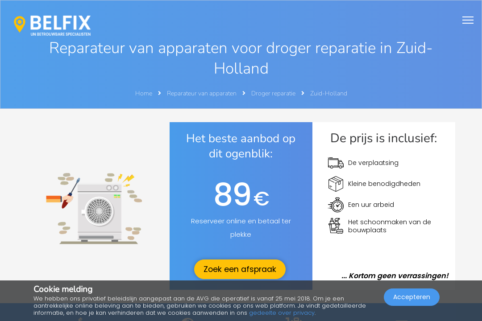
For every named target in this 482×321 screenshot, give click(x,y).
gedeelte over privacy (282, 313)
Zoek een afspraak (240, 269)
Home (143, 93)
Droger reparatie (274, 93)
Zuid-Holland (328, 93)
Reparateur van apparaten (202, 93)
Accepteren (411, 296)
